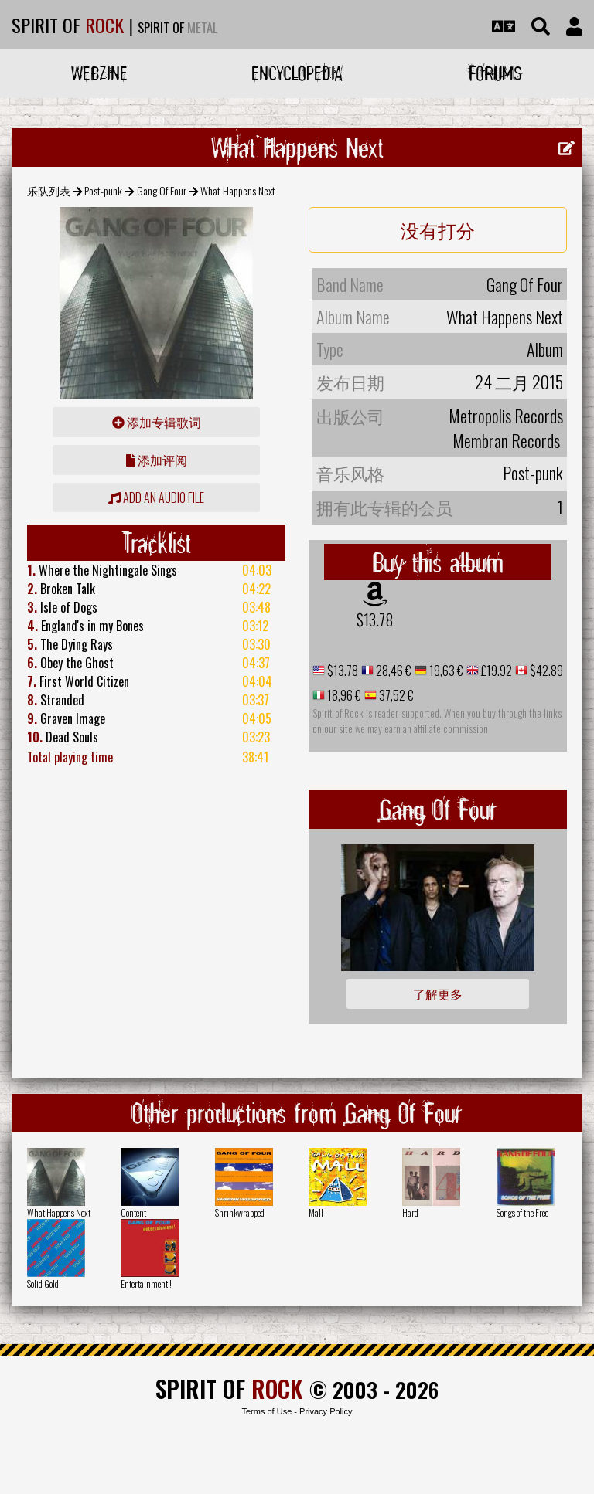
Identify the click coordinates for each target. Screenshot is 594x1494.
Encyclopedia (297, 73)
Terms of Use (266, 1411)
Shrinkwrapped (240, 1212)
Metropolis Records (506, 415)
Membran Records (506, 440)
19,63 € (445, 670)
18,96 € (343, 695)
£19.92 (495, 670)
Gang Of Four (161, 190)
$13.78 (375, 619)
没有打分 (438, 229)
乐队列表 (48, 190)
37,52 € (395, 695)
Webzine (99, 73)
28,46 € (392, 670)
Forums (495, 73)
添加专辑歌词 (156, 422)
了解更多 (438, 993)
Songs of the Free (522, 1212)
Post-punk (103, 190)
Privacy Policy (325, 1411)
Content (133, 1212)
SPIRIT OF (68, 25)
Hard (410, 1212)
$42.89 (545, 670)
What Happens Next (58, 1212)
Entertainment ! (146, 1283)
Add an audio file (156, 497)
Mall (316, 1212)
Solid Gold (43, 1283)
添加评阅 (156, 459)
